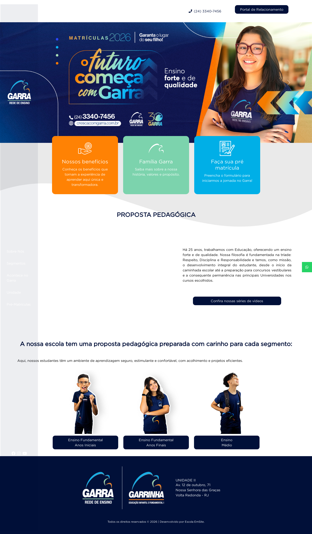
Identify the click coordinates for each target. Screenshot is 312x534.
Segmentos (22, 263)
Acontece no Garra (23, 277)
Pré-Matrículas (25, 304)
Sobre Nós (22, 251)
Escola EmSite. (195, 521)
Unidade (20, 292)
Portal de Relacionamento (261, 9)
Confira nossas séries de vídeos (237, 301)
